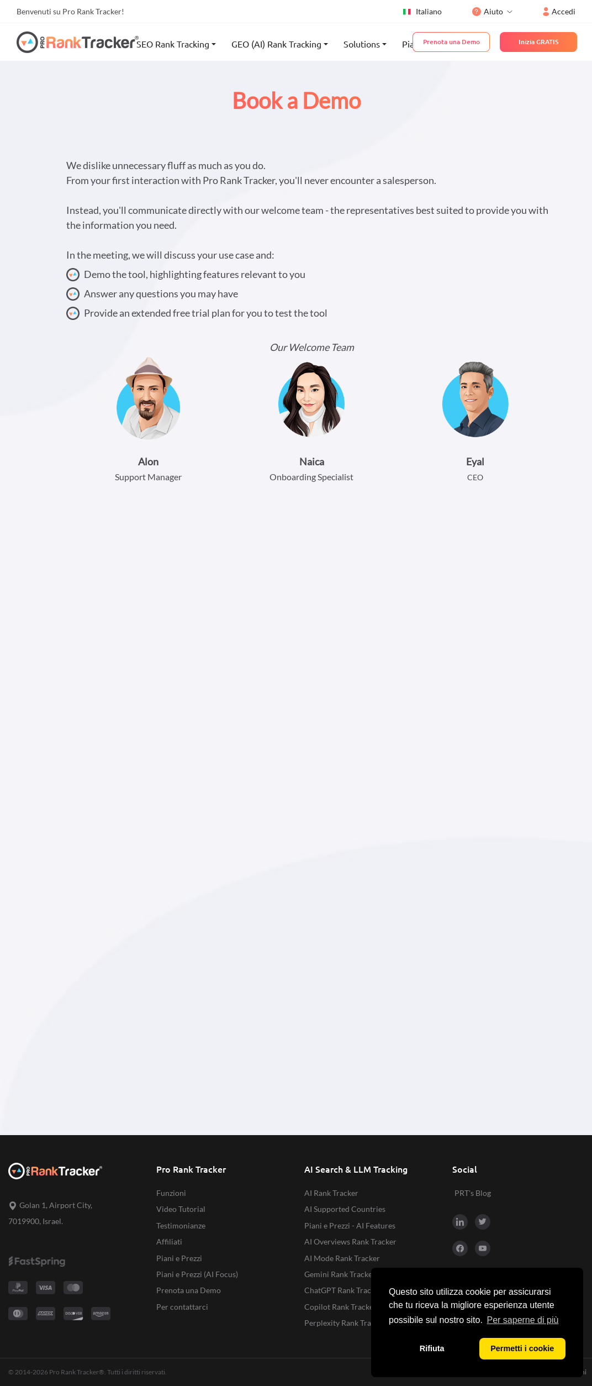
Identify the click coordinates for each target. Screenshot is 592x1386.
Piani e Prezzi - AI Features (349, 1225)
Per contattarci (182, 1306)
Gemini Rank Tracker (340, 1274)
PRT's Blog (472, 1193)
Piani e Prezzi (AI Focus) (197, 1274)
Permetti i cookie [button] (522, 1348)
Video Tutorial (180, 1209)
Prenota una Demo (188, 1290)
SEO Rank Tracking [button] (172, 44)
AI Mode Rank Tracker (342, 1258)
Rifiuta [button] (432, 1348)
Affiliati (169, 1241)
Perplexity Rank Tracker (345, 1322)
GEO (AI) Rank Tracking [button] (276, 44)
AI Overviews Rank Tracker (350, 1241)
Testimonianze (180, 1225)
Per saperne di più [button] (523, 1320)
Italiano (422, 12)
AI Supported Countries (344, 1209)
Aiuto (487, 11)
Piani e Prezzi (179, 1258)
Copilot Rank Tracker (340, 1306)
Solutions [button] (361, 44)
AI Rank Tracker (331, 1193)
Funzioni (171, 1193)
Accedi (559, 11)
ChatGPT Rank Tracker (343, 1290)
